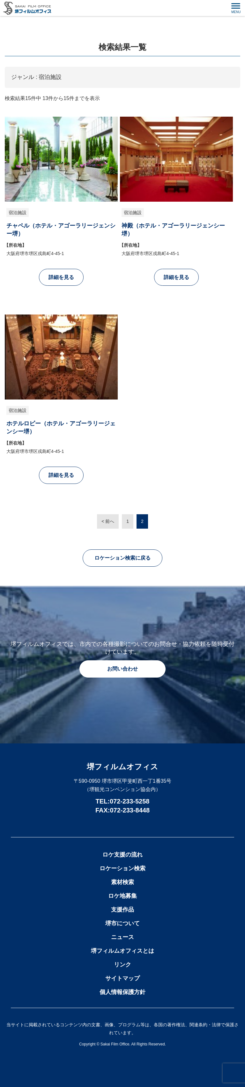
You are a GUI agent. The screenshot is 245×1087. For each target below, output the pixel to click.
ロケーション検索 (122, 868)
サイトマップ (122, 978)
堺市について (122, 923)
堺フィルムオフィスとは (122, 951)
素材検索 (122, 882)
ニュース (122, 937)
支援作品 (122, 909)
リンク (122, 964)
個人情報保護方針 (122, 992)
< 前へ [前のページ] (107, 521)
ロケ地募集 (122, 896)
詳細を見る (61, 277)
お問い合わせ (122, 669)
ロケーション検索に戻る (122, 558)
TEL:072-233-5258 (123, 801)
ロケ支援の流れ (122, 854)
